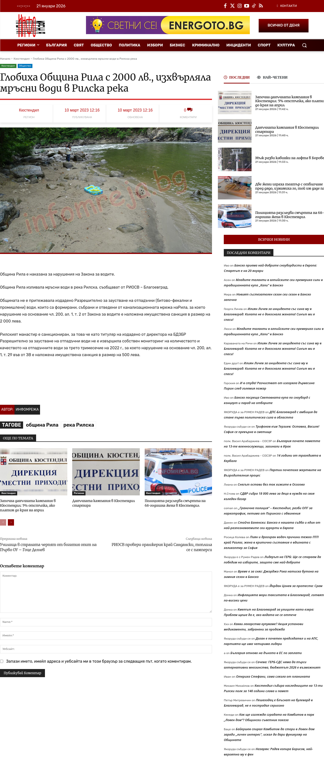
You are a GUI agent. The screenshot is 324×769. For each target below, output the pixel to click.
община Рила (42, 425)
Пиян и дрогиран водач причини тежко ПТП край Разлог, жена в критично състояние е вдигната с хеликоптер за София (271, 542)
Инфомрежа (27, 409)
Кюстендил (22, 58)
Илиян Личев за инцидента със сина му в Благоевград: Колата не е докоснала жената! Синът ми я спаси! (269, 314)
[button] (304, 45)
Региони (79, 493)
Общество (25, 66)
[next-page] (11, 521)
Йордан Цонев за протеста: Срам (296, 586)
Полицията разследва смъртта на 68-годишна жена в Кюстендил (177, 503)
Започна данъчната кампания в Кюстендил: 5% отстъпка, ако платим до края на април (33, 505)
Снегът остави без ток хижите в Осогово (271, 484)
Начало (5, 58)
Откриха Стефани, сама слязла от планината (273, 676)
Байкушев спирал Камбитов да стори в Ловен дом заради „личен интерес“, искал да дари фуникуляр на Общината (269, 734)
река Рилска (78, 425)
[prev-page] (3, 521)
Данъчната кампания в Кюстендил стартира (287, 129)
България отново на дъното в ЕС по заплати (266, 653)
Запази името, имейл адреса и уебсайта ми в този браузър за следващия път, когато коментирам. (99, 660)
